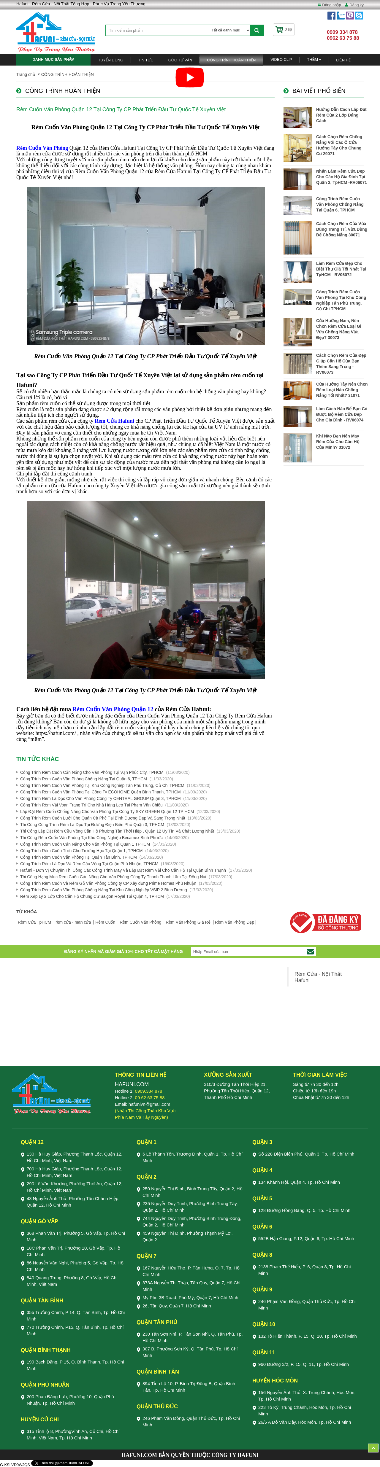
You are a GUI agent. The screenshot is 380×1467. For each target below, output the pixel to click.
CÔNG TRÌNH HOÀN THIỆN (231, 60)
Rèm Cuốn (105, 922)
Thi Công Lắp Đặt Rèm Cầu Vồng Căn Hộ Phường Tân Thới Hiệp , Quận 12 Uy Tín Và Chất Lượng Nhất (117, 831)
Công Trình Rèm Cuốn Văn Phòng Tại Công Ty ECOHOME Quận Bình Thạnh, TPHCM (100, 792)
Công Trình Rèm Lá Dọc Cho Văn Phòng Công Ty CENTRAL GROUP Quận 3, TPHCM (100, 798)
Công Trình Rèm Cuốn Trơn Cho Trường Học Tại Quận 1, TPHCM (81, 850)
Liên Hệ (343, 60)
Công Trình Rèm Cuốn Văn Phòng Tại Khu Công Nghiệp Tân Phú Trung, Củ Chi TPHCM (102, 785)
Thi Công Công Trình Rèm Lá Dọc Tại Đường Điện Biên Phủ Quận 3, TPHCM (92, 824)
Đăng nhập (331, 5)
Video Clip (281, 59)
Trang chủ (25, 74)
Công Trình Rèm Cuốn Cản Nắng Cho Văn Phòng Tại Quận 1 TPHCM (85, 844)
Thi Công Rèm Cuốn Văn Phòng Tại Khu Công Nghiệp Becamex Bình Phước (91, 837)
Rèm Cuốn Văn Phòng (141, 922)
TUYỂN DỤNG (110, 60)
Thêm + (314, 59)
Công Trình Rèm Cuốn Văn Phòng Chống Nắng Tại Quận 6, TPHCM (83, 779)
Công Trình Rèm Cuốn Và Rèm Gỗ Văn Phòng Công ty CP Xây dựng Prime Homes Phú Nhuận (108, 883)
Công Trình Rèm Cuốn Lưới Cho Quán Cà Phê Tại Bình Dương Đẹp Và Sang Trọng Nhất (102, 818)
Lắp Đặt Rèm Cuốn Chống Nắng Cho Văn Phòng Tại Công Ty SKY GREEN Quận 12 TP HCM (107, 811)
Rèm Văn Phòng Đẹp (234, 922)
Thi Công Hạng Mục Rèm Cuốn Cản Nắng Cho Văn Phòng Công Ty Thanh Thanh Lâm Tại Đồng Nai (113, 876)
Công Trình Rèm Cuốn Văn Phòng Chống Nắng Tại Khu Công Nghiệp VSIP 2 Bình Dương (103, 889)
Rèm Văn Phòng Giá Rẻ (188, 922)
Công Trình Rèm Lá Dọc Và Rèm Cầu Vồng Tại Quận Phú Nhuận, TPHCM (89, 863)
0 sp (284, 29)
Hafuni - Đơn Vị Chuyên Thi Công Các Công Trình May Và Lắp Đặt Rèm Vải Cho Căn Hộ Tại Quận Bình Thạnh (123, 870)
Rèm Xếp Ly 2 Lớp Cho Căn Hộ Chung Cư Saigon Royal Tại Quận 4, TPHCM (92, 896)
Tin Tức (145, 60)
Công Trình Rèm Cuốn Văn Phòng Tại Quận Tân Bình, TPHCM (78, 857)
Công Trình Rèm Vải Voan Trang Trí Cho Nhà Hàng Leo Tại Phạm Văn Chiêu (91, 805)
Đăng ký (356, 5)
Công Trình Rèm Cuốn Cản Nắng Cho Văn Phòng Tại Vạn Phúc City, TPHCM (92, 772)
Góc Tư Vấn (180, 60)
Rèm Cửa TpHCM (35, 922)
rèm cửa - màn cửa (74, 922)
